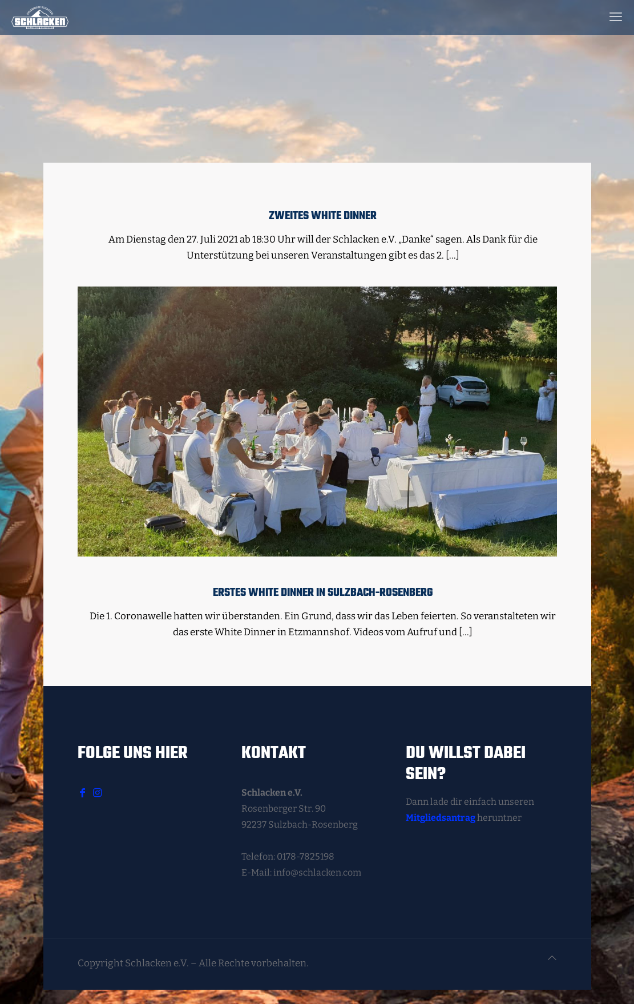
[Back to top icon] (552, 958)
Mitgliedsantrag (440, 817)
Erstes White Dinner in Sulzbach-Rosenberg (323, 593)
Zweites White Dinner (323, 216)
